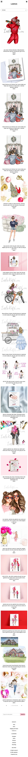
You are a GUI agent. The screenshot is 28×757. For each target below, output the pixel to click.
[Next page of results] (21, 705)
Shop (14, 724)
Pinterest (14, 740)
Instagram (14, 736)
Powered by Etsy (14, 754)
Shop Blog (14, 744)
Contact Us (14, 730)
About (14, 726)
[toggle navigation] (1, 1)
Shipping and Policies (14, 728)
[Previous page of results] (6, 705)
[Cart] (26, 2)
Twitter (14, 738)
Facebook (14, 742)
